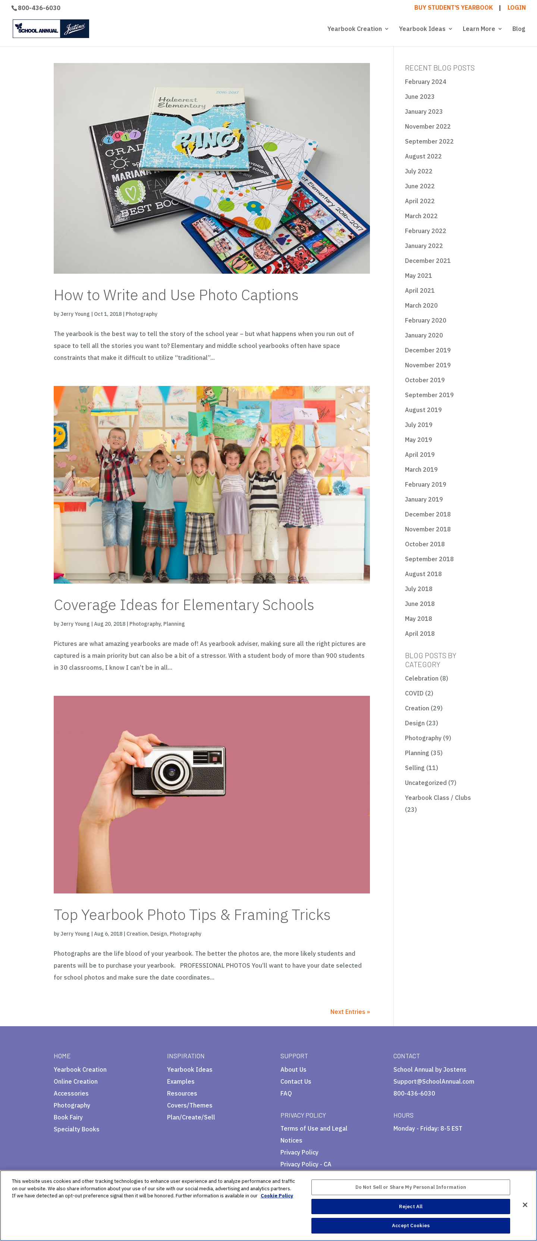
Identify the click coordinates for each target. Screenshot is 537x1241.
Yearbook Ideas (422, 29)
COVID (414, 693)
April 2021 (420, 290)
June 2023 (420, 96)
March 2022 (421, 216)
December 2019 (428, 350)
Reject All (411, 1206)
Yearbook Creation (354, 29)
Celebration (422, 678)
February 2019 (425, 484)
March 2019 (421, 469)
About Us (293, 1069)
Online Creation (76, 1081)
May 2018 (418, 618)
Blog (518, 29)
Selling (415, 768)
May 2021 (418, 275)
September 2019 (429, 395)
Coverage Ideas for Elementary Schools (184, 604)
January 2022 (424, 245)
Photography (141, 314)
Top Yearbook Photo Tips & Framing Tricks (192, 914)
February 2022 (425, 231)
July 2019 (419, 424)
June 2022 (420, 186)
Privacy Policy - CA (306, 1164)
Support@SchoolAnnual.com (433, 1081)
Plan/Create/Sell (191, 1117)
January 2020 (424, 335)
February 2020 (425, 320)
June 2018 (420, 603)
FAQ (286, 1093)
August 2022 (423, 156)
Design (158, 933)
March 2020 (421, 305)
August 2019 (423, 410)
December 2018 (428, 514)
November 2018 (428, 529)
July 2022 (419, 171)
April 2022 (420, 201)
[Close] (525, 1205)
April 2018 (420, 633)
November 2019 (428, 365)
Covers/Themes (190, 1105)
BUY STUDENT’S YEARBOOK (453, 7)
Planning (174, 623)
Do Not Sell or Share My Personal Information (411, 1187)
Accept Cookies (411, 1225)
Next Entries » (350, 1011)
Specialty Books (77, 1129)
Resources (182, 1093)
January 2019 (424, 499)
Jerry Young (75, 314)
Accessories (71, 1093)
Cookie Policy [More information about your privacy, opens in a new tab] (277, 1196)
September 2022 (429, 141)
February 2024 (425, 81)
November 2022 (428, 126)
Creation (137, 933)
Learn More (479, 29)
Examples (181, 1081)
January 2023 (424, 111)
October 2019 (425, 380)
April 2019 (420, 454)
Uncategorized (426, 782)
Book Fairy (68, 1117)
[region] (268, 1205)
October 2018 (425, 544)
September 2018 (429, 559)
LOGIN (517, 7)
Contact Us (295, 1081)
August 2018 (423, 574)
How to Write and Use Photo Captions (176, 294)
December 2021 (428, 260)
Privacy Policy (299, 1152)
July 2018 (419, 589)
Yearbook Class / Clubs (438, 797)
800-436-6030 (39, 8)
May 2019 (418, 439)
